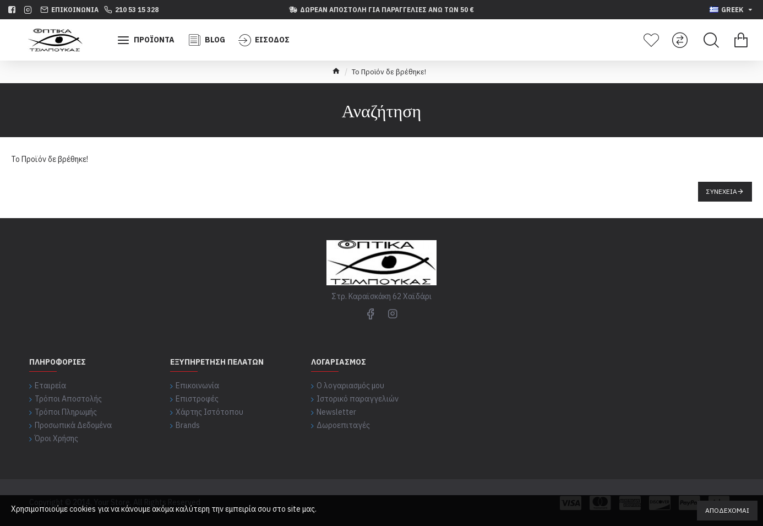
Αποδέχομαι (727, 510)
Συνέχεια (721, 191)
